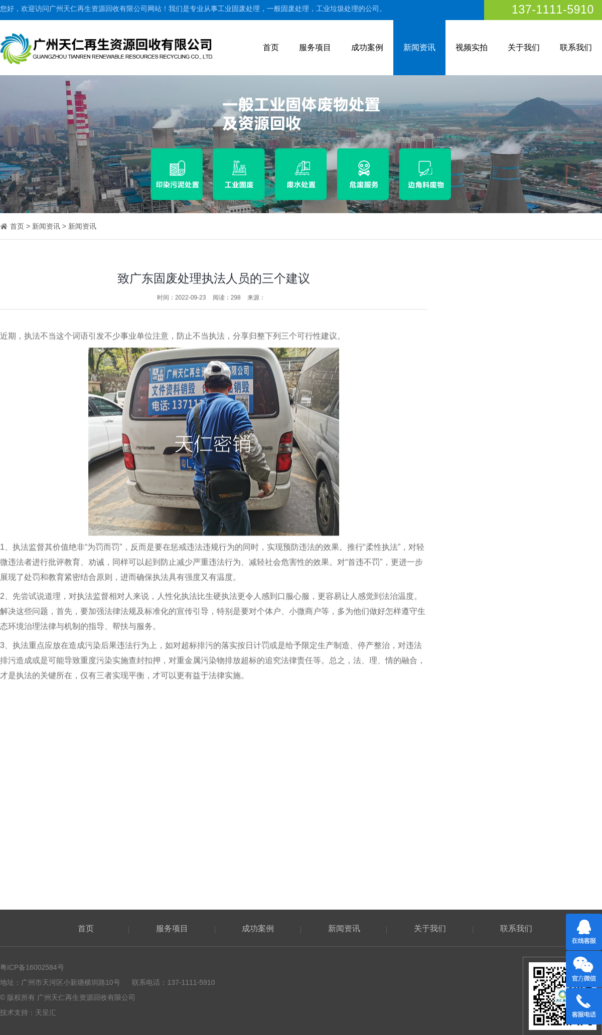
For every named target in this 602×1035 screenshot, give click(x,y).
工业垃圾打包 (546, 400)
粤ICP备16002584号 (32, 967)
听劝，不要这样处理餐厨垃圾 (527, 819)
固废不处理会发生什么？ (520, 782)
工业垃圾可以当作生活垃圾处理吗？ (538, 856)
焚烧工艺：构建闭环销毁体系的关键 (538, 800)
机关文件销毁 (546, 654)
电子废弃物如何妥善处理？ (524, 837)
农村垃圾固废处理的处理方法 (527, 726)
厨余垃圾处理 (546, 527)
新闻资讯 (419, 47)
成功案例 (367, 47)
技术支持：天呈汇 (28, 1012)
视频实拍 (472, 47)
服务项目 (315, 47)
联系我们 (576, 47)
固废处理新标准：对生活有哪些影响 (538, 763)
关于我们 (524, 47)
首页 (271, 47)
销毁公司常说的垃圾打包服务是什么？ (541, 745)
